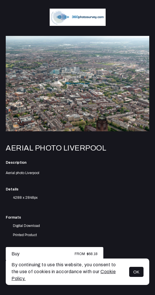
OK (136, 271)
